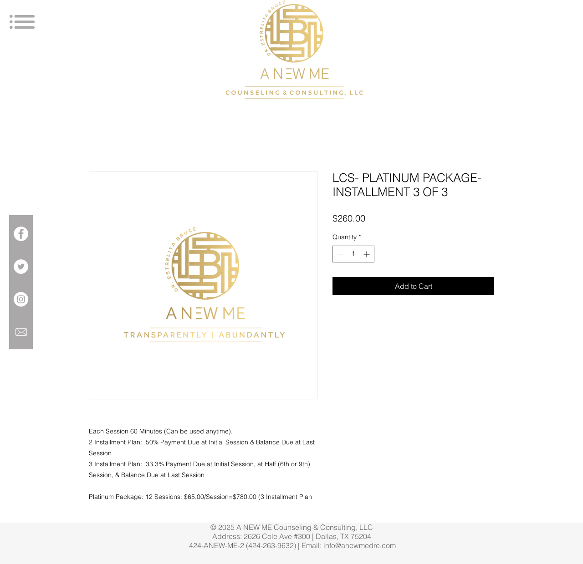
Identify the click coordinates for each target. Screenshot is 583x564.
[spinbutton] (353, 254)
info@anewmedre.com (359, 545)
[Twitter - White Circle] (21, 266)
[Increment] (367, 254)
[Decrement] (339, 254)
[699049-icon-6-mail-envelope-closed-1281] (21, 332)
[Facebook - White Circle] (21, 234)
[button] (22, 22)
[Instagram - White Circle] (21, 299)
